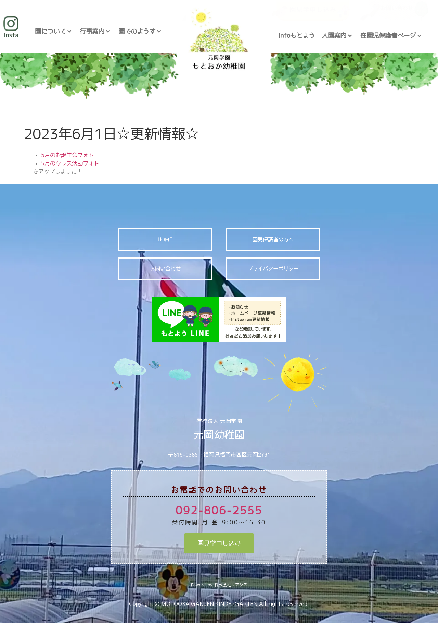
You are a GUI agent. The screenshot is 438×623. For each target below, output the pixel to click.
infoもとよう (296, 35)
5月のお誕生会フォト (67, 155)
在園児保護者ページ (390, 35)
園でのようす (139, 31)
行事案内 (95, 31)
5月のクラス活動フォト (70, 163)
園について (53, 31)
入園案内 (337, 35)
